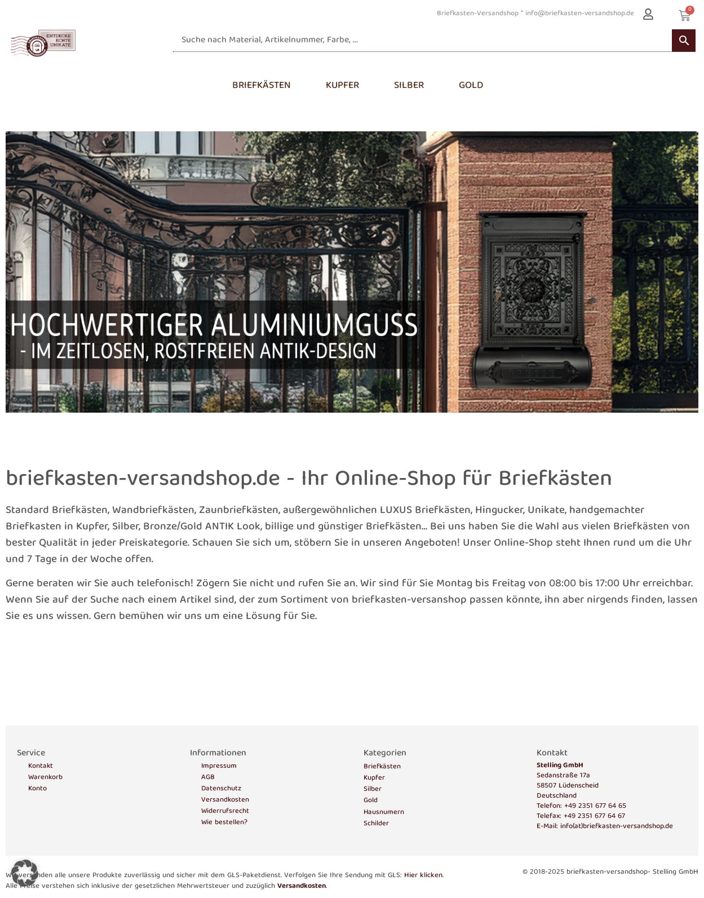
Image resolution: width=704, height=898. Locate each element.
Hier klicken (423, 875)
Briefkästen (382, 766)
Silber (373, 789)
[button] (25, 873)
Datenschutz (221, 789)
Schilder (376, 823)
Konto (37, 789)
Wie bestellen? (224, 823)
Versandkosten (225, 800)
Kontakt (40, 766)
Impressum (219, 766)
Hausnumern (384, 812)
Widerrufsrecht (225, 811)
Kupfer (374, 778)
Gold (371, 800)
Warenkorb (45, 778)
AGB (208, 778)
